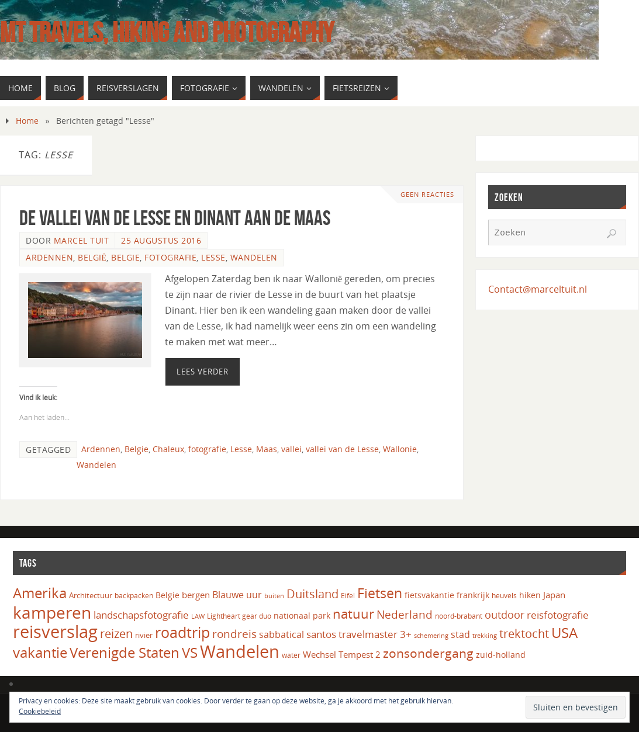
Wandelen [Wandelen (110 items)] (239, 651)
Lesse (213, 257)
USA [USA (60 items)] (564, 632)
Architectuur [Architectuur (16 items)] (90, 595)
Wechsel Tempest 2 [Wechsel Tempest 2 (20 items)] (342, 654)
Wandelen (254, 257)
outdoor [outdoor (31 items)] (504, 614)
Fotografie (170, 257)
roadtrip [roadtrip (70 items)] (182, 632)
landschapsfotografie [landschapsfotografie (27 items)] (141, 615)
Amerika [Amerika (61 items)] (40, 593)
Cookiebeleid (40, 711)
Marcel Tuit (81, 240)
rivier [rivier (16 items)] (144, 635)
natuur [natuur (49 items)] (353, 613)
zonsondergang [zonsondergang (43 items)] (428, 653)
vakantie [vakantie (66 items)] (40, 652)
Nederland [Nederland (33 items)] (405, 614)
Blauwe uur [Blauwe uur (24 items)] (237, 594)
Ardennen (49, 257)
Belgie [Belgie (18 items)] (167, 595)
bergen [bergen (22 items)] (196, 595)
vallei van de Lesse (342, 449)
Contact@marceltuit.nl (537, 289)
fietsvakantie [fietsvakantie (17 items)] (429, 595)
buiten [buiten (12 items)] (274, 596)
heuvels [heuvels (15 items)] (504, 596)
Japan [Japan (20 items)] (554, 595)
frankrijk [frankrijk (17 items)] (473, 595)
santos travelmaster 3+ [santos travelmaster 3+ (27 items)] (359, 634)
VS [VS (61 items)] (190, 652)
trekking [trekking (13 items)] (484, 635)
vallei (291, 449)
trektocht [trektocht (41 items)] (524, 633)
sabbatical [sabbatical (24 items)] (281, 634)
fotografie (207, 449)
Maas (266, 449)
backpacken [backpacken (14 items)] (134, 596)
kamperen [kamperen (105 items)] (52, 612)
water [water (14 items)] (291, 655)
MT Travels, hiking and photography (167, 32)
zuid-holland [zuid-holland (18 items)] (501, 654)
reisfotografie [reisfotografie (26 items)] (558, 615)
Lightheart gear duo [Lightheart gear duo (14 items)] (239, 616)
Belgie (125, 257)
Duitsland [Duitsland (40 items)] (312, 593)
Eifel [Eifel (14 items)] (348, 596)
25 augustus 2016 (161, 240)
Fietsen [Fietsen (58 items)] (379, 593)
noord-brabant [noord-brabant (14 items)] (458, 616)
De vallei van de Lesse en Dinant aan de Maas (174, 217)
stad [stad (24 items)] (460, 634)
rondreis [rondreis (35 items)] (234, 633)
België (92, 257)
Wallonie (400, 449)
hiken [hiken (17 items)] (530, 595)
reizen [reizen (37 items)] (116, 633)
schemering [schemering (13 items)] (431, 635)
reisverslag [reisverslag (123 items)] (55, 631)
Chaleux (168, 449)
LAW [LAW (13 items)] (198, 616)
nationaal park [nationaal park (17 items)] (302, 615)
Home (27, 120)
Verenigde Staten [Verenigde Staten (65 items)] (124, 652)
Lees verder (203, 371)
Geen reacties (427, 194)
